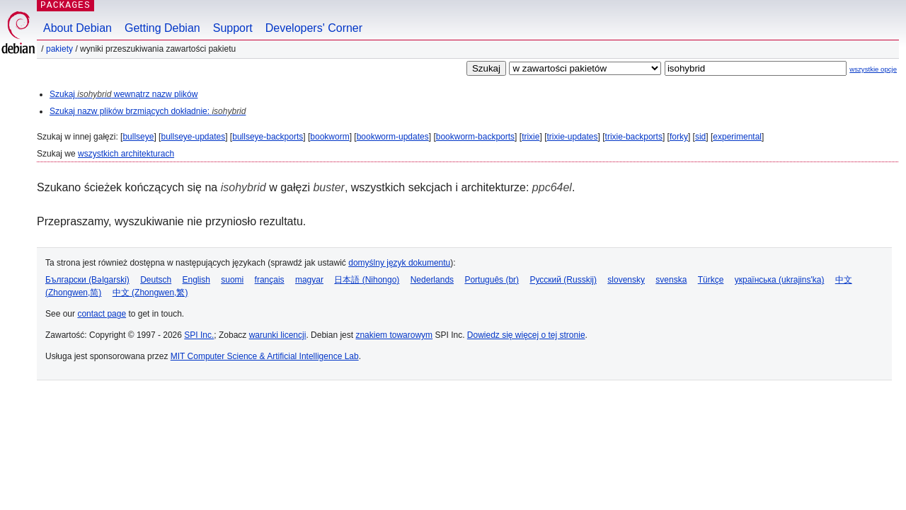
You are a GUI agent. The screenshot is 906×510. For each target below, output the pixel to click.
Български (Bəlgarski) (87, 280)
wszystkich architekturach (126, 154)
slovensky (626, 280)
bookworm (329, 137)
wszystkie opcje (873, 69)
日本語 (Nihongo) (366, 280)
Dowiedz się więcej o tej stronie (526, 335)
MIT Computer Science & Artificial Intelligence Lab (265, 356)
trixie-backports (634, 137)
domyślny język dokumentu (399, 263)
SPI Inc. (199, 335)
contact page (101, 314)
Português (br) (491, 280)
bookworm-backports (475, 137)
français (270, 280)
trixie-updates (571, 137)
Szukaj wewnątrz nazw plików (123, 94)
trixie (530, 137)
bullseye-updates (193, 137)
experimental (737, 137)
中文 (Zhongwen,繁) (150, 293)
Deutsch (155, 280)
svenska (671, 280)
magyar (309, 280)
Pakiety (59, 49)
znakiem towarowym (393, 335)
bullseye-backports (267, 137)
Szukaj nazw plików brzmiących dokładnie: (148, 111)
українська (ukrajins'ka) (780, 280)
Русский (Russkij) (563, 280)
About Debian (77, 28)
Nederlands (432, 280)
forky (679, 137)
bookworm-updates (393, 137)
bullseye (138, 137)
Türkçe (711, 280)
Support (233, 28)
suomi (232, 280)
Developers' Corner (313, 28)
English (196, 280)
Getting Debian (162, 28)
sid (700, 137)
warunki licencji (277, 335)
